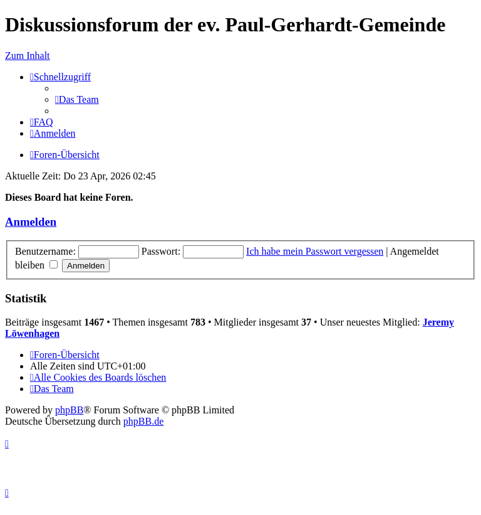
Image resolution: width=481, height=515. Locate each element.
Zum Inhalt (27, 55)
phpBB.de (143, 421)
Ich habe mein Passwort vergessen (314, 251)
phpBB (69, 410)
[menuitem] (77, 99)
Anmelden (30, 221)
